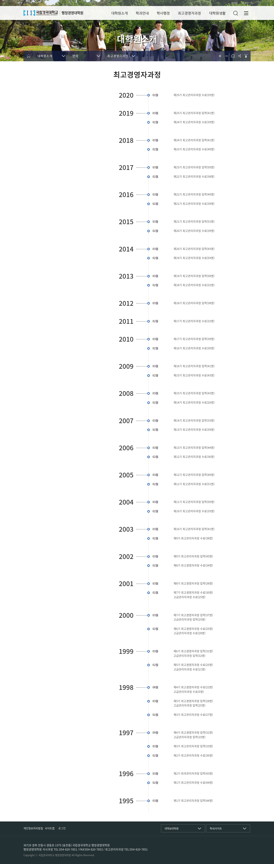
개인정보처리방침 (33, 828)
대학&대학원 (172, 828)
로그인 (245, 3)
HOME (234, 3)
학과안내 (142, 13)
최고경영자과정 (189, 13)
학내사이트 (216, 828)
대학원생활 (217, 13)
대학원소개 (119, 13)
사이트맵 (50, 828)
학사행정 (163, 13)
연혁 (75, 56)
